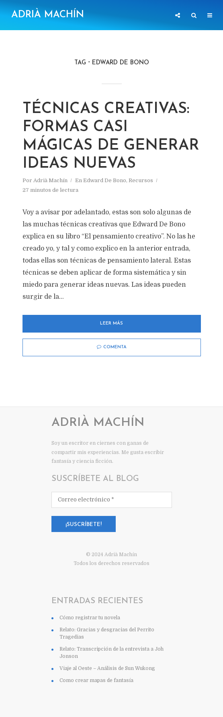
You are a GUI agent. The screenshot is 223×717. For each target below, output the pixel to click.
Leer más (111, 352)
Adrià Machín (47, 15)
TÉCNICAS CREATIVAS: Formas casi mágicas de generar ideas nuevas (108, 150)
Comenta (112, 375)
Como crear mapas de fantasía (96, 708)
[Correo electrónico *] (111, 528)
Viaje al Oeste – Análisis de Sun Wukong (107, 696)
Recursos (141, 208)
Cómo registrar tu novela (89, 646)
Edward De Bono (104, 208)
